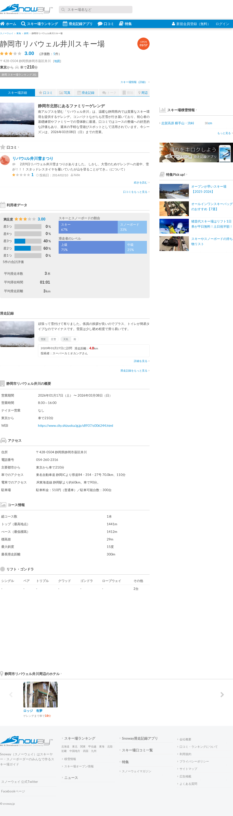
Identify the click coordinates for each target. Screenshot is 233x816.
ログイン (222, 24)
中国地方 (74, 750)
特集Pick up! (173, 174)
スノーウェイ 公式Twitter (19, 782)
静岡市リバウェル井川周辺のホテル (31, 674)
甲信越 (92, 746)
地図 (57, 61)
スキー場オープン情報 (78, 766)
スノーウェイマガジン (135, 771)
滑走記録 (85, 93)
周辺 (143, 93)
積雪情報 (69, 759)
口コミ (106, 23)
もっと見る (225, 133)
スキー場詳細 (17, 93)
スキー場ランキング (39, 23)
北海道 (65, 746)
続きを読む (142, 182)
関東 (83, 746)
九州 (93, 750)
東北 (75, 746)
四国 (85, 750)
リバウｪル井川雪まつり (32, 158)
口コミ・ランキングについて (197, 746)
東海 (101, 746)
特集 (125, 23)
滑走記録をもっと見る (135, 370)
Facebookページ (13, 791)
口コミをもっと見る (136, 191)
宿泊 (128, 93)
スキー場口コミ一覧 (136, 750)
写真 (64, 93)
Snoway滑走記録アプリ (139, 738)
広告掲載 (184, 776)
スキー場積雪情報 (177, 110)
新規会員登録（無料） (191, 24)
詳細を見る (142, 360)
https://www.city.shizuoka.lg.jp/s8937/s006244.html (75, 426)
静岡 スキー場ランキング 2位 (19, 74)
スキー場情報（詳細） (135, 81)
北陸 (110, 746)
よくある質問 (187, 784)
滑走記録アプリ (78, 23)
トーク (109, 93)
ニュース (70, 777)
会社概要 (184, 739)
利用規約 (184, 754)
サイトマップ (187, 769)
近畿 (64, 750)
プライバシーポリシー (193, 761)
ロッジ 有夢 (32, 711)
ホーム (8, 23)
